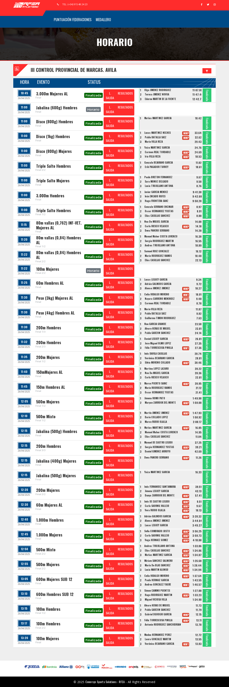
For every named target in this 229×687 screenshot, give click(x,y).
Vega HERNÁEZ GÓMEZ (156, 540)
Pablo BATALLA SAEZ (155, 137)
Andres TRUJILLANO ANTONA (160, 245)
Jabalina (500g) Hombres (56, 431)
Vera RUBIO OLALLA (155, 510)
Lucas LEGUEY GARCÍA (155, 279)
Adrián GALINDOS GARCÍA (158, 284)
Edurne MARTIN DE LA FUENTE (160, 99)
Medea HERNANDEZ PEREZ (158, 634)
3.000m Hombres (50, 195)
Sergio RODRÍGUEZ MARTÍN (159, 241)
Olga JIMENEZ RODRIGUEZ (157, 90)
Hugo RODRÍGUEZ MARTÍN (158, 595)
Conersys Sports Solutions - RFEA (105, 681)
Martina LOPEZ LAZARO (156, 368)
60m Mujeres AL (49, 505)
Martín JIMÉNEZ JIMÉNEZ (156, 413)
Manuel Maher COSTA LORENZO (160, 236)
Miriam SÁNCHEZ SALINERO (158, 560)
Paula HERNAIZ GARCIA (157, 580)
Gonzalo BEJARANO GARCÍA (158, 162)
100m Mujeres (47, 269)
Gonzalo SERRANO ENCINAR (158, 206)
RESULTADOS (125, 93)
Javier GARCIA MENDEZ (156, 192)
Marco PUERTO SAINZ (155, 383)
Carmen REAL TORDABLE (158, 152)
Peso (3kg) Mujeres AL (54, 298)
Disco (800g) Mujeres (54, 151)
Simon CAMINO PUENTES (157, 590)
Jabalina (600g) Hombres (56, 107)
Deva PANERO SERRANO (157, 230)
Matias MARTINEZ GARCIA (158, 118)
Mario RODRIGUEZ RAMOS (158, 255)
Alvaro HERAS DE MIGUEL (157, 328)
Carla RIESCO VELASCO (157, 226)
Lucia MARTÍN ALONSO (156, 569)
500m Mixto (46, 416)
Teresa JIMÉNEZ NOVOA (157, 94)
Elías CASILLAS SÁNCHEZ (157, 215)
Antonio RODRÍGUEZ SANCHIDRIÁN (163, 624)
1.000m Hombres (50, 520)
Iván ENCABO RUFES (155, 196)
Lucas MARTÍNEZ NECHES (157, 132)
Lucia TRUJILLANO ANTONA (159, 186)
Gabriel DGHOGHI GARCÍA (158, 614)
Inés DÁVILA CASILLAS (155, 353)
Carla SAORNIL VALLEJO (157, 506)
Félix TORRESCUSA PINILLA (159, 347)
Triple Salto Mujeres (52, 180)
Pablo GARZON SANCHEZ (157, 333)
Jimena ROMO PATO (154, 398)
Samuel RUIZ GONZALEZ (156, 251)
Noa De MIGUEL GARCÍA (156, 221)
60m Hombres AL (50, 283)
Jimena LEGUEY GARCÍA (157, 491)
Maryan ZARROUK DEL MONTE (160, 402)
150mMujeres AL (49, 372)
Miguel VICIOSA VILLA (156, 599)
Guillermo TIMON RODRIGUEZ (160, 318)
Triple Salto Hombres (53, 166)
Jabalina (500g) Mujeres (56, 475)
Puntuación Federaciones (72, 19)
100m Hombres (48, 609)
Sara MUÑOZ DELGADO (156, 181)
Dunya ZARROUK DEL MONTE (159, 495)
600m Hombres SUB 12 (55, 594)
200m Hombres (48, 327)
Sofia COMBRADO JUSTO (157, 531)
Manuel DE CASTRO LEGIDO (158, 442)
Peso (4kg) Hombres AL (55, 313)
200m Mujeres (48, 357)
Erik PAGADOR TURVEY (156, 167)
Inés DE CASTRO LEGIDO (157, 501)
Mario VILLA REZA (154, 141)
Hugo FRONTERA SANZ (156, 201)
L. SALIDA (110, 95)
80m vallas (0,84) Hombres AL (58, 240)
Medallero (103, 19)
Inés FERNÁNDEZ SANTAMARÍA (160, 486)
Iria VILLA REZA (152, 156)
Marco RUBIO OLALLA (156, 421)
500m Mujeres (47, 401)
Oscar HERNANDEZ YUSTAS (159, 211)
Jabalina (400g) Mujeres (56, 461)
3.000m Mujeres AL (52, 93)
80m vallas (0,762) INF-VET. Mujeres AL (59, 225)
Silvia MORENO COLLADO (157, 362)
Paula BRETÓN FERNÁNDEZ (158, 177)
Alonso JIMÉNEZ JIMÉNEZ (157, 288)
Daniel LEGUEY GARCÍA (156, 338)
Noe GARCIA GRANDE (155, 324)
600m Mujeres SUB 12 (54, 579)
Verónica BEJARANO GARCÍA (159, 358)
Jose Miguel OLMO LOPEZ (158, 343)
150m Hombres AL (50, 387)
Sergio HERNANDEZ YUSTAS (159, 447)
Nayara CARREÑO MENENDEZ (160, 298)
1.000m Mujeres (49, 535)
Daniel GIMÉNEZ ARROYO (157, 451)
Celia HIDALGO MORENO (156, 294)
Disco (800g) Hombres (54, 121)
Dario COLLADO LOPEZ (156, 417)
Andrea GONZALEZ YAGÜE (158, 584)
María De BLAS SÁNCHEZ (157, 565)
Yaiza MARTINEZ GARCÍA (157, 147)
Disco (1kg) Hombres (53, 136)
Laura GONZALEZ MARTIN (158, 639)
